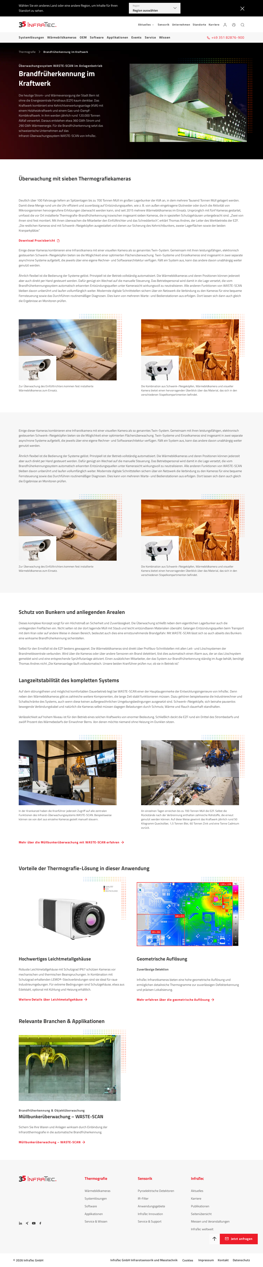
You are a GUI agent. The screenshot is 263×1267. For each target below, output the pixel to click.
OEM (83, 37)
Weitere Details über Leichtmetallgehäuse (51, 999)
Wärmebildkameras (62, 37)
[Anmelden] (225, 24)
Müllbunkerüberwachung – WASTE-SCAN (50, 1142)
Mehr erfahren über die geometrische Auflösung (173, 1000)
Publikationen (200, 1206)
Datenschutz (241, 1260)
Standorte (199, 24)
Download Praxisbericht (37, 240)
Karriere (214, 24)
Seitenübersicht (201, 1214)
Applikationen (117, 37)
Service (150, 37)
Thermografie (27, 52)
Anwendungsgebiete (151, 1206)
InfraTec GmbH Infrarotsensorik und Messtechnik (143, 1260)
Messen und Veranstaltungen (210, 1221)
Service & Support (149, 1221)
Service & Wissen (96, 1221)
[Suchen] (242, 24)
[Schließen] (241, 8)
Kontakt (223, 1260)
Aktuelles (197, 1190)
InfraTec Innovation (150, 1214)
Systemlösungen (31, 37)
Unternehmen (181, 24)
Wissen (164, 37)
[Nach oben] (214, 1239)
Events (136, 37)
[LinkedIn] (20, 1223)
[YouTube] (33, 1223)
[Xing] (27, 1223)
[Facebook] (40, 1223)
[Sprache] (234, 24)
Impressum (206, 1260)
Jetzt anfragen (242, 1238)
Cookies (187, 1260)
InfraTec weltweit (202, 1229)
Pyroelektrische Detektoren (156, 1190)
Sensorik (163, 24)
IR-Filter (143, 1198)
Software (97, 37)
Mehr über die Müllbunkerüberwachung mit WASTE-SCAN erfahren (69, 842)
